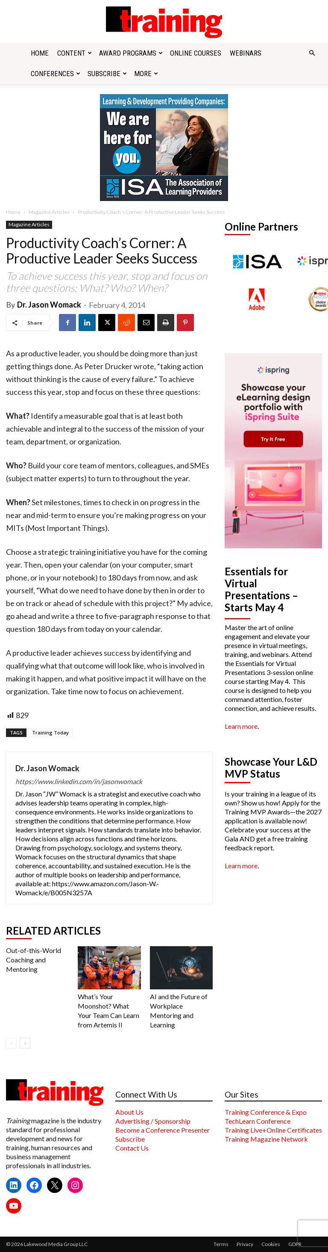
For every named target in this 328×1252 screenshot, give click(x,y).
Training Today (50, 732)
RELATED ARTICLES (53, 931)
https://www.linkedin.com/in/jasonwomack (78, 781)
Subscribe (107, 73)
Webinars (245, 53)
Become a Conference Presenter (162, 1130)
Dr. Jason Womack (49, 304)
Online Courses (195, 53)
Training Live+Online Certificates (273, 1130)
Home (40, 53)
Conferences (55, 73)
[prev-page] (11, 1043)
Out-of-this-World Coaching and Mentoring (33, 959)
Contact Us (132, 1148)
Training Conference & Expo (266, 1112)
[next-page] (25, 1043)
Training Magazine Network (266, 1139)
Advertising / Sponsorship (152, 1121)
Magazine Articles (49, 212)
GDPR (295, 1244)
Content (74, 53)
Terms (221, 1244)
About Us (129, 1112)
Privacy (245, 1244)
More (146, 73)
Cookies (270, 1244)
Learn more (241, 726)
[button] (312, 53)
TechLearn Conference (257, 1121)
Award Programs (131, 53)
